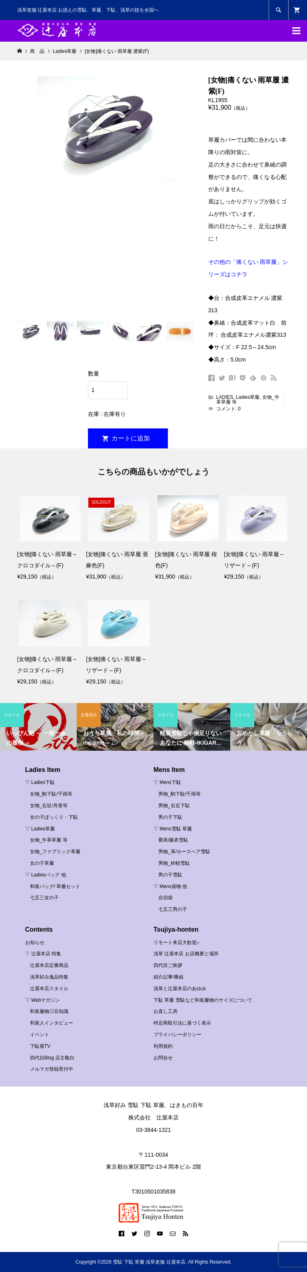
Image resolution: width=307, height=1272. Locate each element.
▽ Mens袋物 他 (170, 886)
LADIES (224, 397)
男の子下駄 (170, 817)
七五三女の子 (44, 897)
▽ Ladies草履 (40, 829)
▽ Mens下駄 (167, 782)
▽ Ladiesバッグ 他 (45, 875)
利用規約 (163, 1046)
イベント (39, 1034)
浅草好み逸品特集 (49, 977)
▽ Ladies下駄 (40, 782)
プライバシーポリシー (177, 1034)
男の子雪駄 (170, 875)
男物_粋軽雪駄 (174, 863)
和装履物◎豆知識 (49, 1011)
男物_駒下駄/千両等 (179, 794)
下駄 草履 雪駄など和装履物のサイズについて (203, 1000)
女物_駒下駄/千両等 (51, 794)
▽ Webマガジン (42, 1000)
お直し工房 (165, 1011)
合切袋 (165, 897)
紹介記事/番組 (168, 977)
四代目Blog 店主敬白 (52, 1058)
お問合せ (163, 1058)
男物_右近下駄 (174, 805)
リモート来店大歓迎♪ (176, 942)
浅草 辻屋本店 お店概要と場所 (186, 954)
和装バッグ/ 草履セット (55, 886)
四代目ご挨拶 (168, 965)
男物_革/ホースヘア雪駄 (184, 851)
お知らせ (34, 942)
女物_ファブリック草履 (55, 851)
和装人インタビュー (51, 1023)
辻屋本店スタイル (49, 988)
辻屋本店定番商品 (49, 965)
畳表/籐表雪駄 (173, 840)
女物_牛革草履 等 (49, 840)
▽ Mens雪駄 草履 (173, 829)
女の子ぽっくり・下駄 (54, 817)
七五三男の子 (172, 909)
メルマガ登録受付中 (51, 1069)
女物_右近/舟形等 (49, 805)
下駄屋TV (40, 1046)
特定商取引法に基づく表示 (182, 1023)
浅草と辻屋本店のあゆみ (180, 988)
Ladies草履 (247, 397)
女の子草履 (42, 863)
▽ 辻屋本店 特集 (43, 954)
